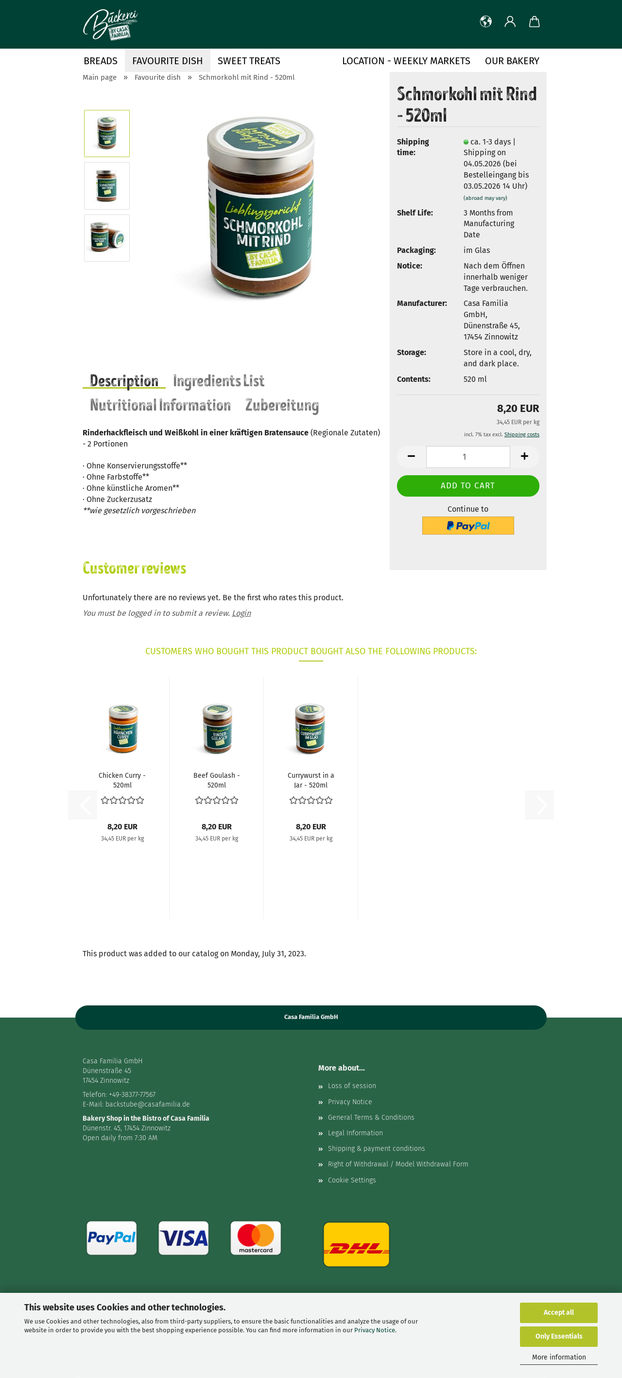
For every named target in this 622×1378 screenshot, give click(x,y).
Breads (101, 61)
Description (124, 379)
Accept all (559, 1312)
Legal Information (355, 1133)
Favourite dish (167, 61)
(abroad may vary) (485, 198)
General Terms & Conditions (371, 1117)
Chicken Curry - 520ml (122, 779)
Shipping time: (413, 147)
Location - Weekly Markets (406, 61)
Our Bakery (512, 61)
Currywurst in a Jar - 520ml (311, 779)
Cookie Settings (352, 1180)
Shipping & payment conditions (376, 1149)
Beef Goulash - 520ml (216, 779)
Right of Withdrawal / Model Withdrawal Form (398, 1164)
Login (241, 613)
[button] (486, 22)
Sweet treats (249, 61)
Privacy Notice (374, 1330)
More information (559, 1357)
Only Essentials (559, 1336)
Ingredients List (219, 379)
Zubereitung (282, 403)
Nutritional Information (160, 403)
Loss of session (352, 1086)
